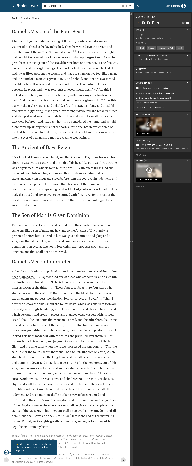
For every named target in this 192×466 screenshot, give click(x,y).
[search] (85, 5)
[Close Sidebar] (131, 241)
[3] (63, 415)
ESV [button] (130, 6)
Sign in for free (173, 6)
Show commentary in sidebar (155, 88)
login (168, 38)
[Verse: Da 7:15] (153, 17)
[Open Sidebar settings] (183, 23)
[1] (74, 50)
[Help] (187, 23)
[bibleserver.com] (25, 6)
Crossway (19, 22)
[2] (68, 270)
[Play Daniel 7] (162, 145)
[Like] (137, 23)
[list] (162, 100)
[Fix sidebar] (131, 14)
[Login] (183, 6)
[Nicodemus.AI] (6, 452)
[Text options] (138, 6)
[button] (7, 6)
